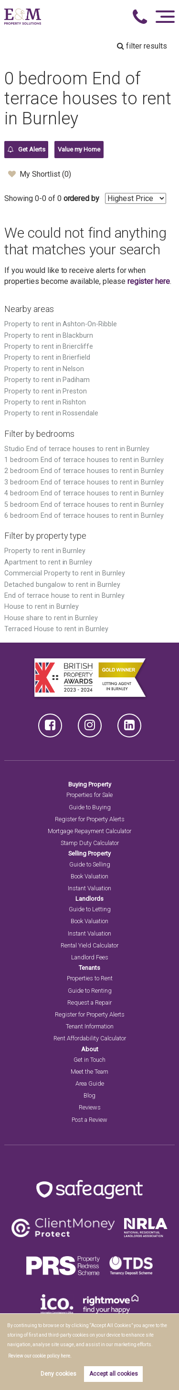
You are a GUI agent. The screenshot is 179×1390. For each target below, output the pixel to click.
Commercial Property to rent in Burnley (64, 573)
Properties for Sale (89, 794)
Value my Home (79, 149)
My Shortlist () (39, 173)
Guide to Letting (90, 909)
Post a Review (89, 1119)
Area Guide (89, 1083)
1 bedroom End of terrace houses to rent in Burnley (84, 460)
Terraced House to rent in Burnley (56, 629)
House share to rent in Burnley (51, 618)
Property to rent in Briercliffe (48, 346)
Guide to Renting (90, 990)
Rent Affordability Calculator (89, 1038)
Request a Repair (89, 1002)
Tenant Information (90, 1026)
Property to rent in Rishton (45, 402)
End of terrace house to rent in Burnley (64, 596)
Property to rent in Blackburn (48, 336)
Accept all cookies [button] (113, 1373)
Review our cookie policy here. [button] (40, 1356)
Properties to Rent (90, 978)
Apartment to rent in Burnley (48, 562)
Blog (89, 1095)
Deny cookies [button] (58, 1373)
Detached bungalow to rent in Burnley (62, 585)
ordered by (81, 198)
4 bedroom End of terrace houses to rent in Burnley (84, 493)
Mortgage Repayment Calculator (89, 831)
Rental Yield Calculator (89, 945)
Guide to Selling (89, 864)
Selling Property (89, 853)
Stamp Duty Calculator (90, 842)
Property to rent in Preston (45, 391)
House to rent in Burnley (41, 607)
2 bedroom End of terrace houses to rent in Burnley (84, 471)
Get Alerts (26, 149)
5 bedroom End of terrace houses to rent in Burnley (84, 505)
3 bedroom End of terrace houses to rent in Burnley (84, 482)
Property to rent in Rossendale (51, 413)
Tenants (89, 967)
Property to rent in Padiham (47, 380)
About (89, 1049)
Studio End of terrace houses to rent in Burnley (76, 449)
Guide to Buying (90, 807)
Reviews (90, 1107)
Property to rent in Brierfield (47, 357)
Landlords (89, 898)
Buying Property (89, 784)
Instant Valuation (89, 888)
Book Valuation (89, 876)
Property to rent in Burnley (44, 551)
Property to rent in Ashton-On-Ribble (60, 324)
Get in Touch (89, 1059)
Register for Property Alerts (90, 819)
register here (148, 281)
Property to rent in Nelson (44, 369)
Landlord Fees (89, 957)
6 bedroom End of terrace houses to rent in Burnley (84, 516)
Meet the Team (89, 1071)
